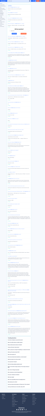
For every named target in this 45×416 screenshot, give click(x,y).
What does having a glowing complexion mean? (15, 364)
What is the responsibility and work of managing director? (16, 379)
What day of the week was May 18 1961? (13, 352)
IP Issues (33, 404)
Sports (1, 25)
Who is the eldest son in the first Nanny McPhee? (15, 372)
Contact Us (33, 397)
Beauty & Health (2, 8)
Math (0, 20)
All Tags (3, 397)
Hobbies (1, 17)
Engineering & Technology (2, 13)
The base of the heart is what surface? (13, 347)
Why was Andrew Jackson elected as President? (15, 344)
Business (1, 10)
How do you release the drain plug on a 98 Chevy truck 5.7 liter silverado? (19, 384)
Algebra (13, 395)
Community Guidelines (25, 395)
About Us (33, 395)
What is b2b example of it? (12, 354)
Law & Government (2, 19)
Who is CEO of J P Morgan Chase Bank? (13, 369)
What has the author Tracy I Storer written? (14, 359)
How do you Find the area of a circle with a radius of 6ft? (16, 386)
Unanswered (3, 398)
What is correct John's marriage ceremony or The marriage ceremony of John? (18, 367)
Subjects (1, 3)
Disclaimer (33, 401)
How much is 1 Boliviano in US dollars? (13, 374)
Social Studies (2, 24)
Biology (13, 398)
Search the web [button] (14, 33)
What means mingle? (11, 377)
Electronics (1, 11)
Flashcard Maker (24, 398)
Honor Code (23, 397)
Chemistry (13, 397)
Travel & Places (2, 26)
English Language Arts (15, 401)
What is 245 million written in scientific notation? (15, 342)
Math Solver (23, 401)
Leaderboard (3, 395)
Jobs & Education (2, 18)
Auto (0, 7)
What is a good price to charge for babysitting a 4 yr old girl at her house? (19, 349)
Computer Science (14, 404)
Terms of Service (34, 398)
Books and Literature (3, 9)
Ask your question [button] (23, 33)
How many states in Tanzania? (12, 361)
